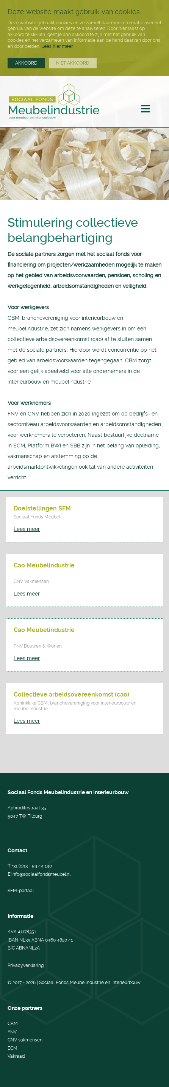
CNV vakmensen (25, 1040)
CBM (13, 1023)
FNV (12, 1032)
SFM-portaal (21, 890)
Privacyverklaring (26, 965)
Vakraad (16, 1056)
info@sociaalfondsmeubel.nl (40, 874)
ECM (12, 1048)
